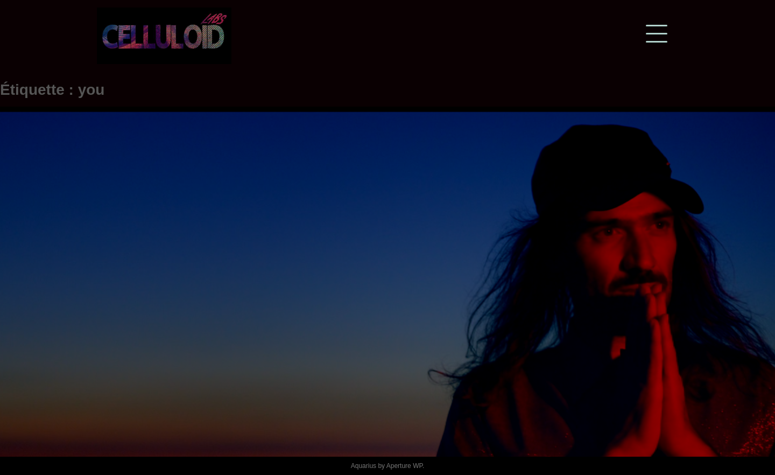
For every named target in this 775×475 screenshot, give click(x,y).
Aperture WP (404, 466)
